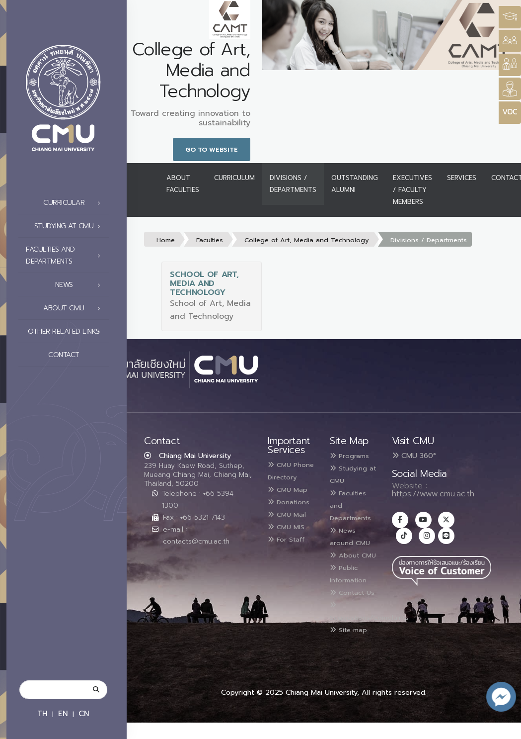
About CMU (74, 308)
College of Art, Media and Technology (306, 240)
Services (461, 178)
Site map (352, 646)
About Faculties (182, 183)
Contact (77, 355)
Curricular (74, 202)
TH (42, 713)
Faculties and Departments (66, 255)
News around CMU (354, 533)
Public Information (352, 581)
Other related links (67, 331)
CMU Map (291, 500)
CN (83, 713)
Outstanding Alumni (354, 183)
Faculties (209, 240)
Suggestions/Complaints (378, 630)
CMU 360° (414, 455)
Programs (353, 456)
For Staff (290, 560)
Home (165, 240)
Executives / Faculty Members (412, 189)
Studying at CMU (70, 226)
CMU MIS (290, 548)
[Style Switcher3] (510, 17)
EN (63, 713)
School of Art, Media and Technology (204, 283)
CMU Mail (291, 536)
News (80, 284)
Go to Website (211, 149)
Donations (287, 519)
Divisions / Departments (293, 183)
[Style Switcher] (510, 41)
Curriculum (234, 178)
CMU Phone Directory (285, 476)
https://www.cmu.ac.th (433, 494)
